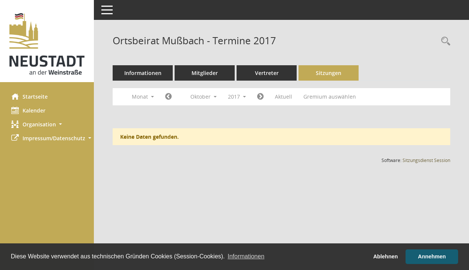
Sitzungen (328, 72)
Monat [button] (143, 96)
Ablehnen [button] (385, 257)
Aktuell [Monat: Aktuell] (283, 96)
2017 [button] (237, 96)
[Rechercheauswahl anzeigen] (443, 41)
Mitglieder (205, 72)
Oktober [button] (203, 96)
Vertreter (267, 72)
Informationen (142, 72)
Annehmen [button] (432, 257)
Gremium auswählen (329, 96)
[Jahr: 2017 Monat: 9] (168, 97)
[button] (47, 124)
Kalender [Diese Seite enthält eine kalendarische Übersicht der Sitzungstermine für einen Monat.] (28, 110)
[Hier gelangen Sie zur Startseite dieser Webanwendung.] (47, 44)
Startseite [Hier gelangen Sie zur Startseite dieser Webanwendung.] (29, 96)
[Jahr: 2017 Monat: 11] (260, 97)
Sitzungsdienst (426, 160)
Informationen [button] (246, 256)
